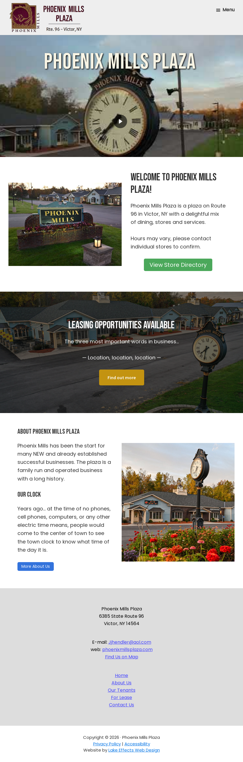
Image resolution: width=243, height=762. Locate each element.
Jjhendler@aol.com (129, 642)
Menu (228, 9)
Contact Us (121, 705)
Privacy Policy (107, 744)
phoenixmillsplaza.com (127, 649)
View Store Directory (178, 265)
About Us (121, 683)
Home (121, 675)
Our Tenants (121, 690)
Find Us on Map (121, 657)
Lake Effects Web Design (134, 750)
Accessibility (137, 744)
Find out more (122, 377)
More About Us (35, 566)
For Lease (121, 697)
